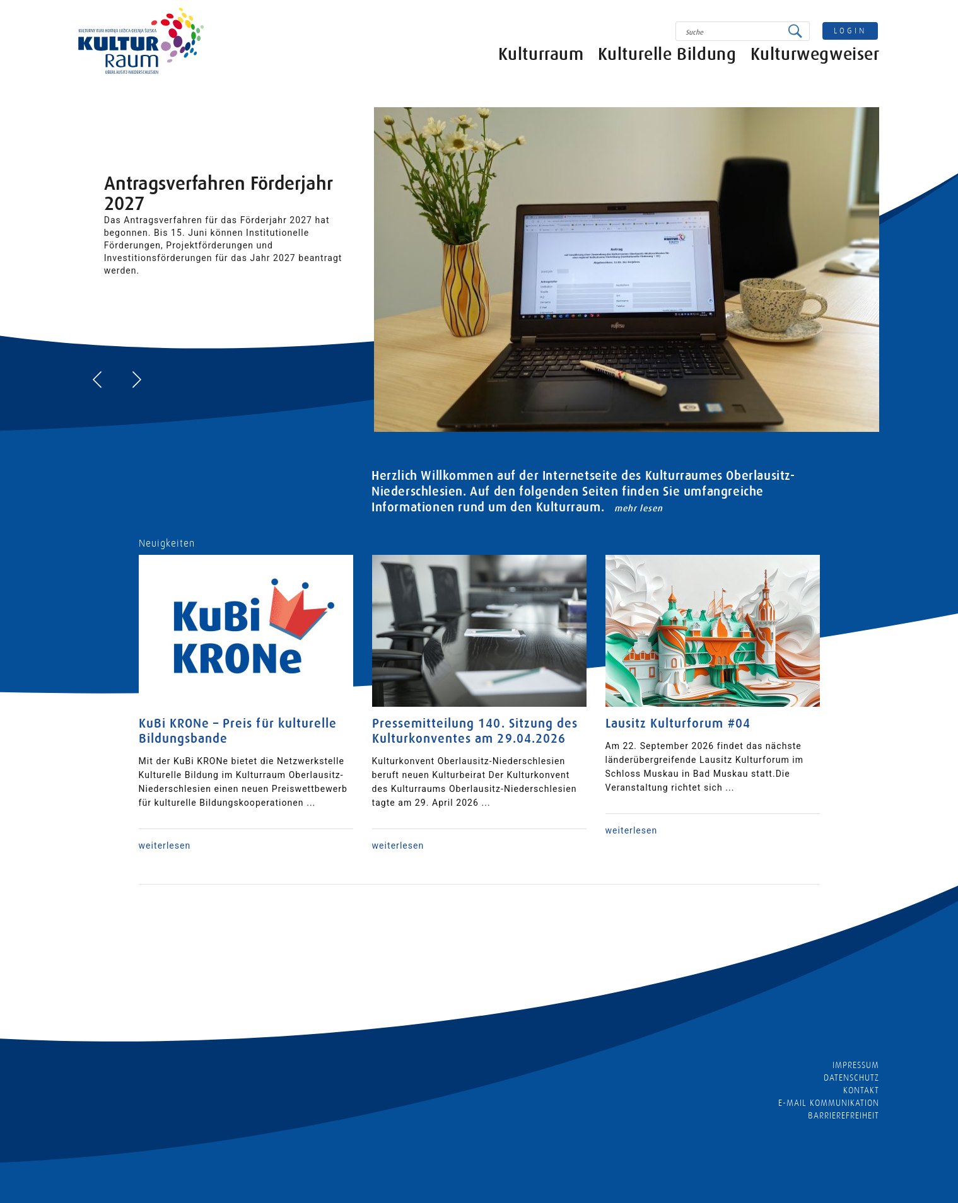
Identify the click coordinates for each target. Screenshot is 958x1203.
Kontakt (861, 1090)
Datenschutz (852, 1077)
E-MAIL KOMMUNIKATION (829, 1103)
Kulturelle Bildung (667, 58)
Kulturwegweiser (815, 58)
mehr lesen (638, 508)
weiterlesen (165, 845)
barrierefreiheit (844, 1115)
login (850, 30)
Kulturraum (541, 58)
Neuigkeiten (167, 543)
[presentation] (97, 379)
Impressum (855, 1065)
